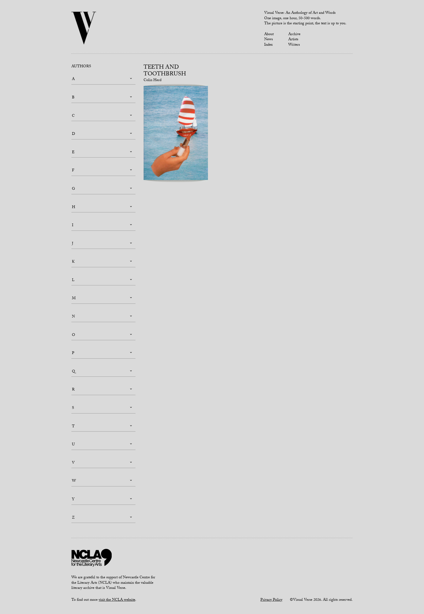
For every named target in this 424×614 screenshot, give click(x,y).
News (268, 39)
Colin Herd (152, 80)
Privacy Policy (271, 600)
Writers (294, 45)
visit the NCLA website (117, 600)
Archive (294, 34)
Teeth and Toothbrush (165, 71)
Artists (293, 39)
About (269, 34)
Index (268, 45)
